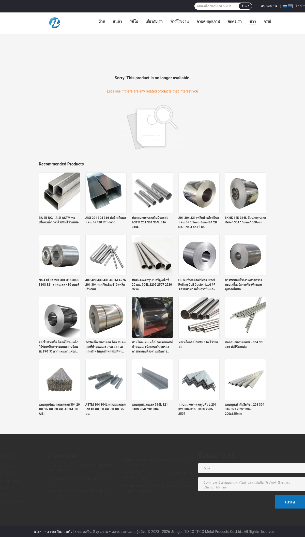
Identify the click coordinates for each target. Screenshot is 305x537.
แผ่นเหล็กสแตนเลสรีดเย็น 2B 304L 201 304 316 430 (79, 493)
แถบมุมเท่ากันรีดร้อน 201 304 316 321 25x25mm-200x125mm (244, 409)
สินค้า (117, 21)
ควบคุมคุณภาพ (208, 21)
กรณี (267, 21)
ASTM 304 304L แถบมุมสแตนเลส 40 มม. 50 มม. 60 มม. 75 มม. (105, 409)
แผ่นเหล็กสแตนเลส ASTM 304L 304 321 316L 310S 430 (80, 468)
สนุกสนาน (269, 6)
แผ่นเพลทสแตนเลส (61, 456)
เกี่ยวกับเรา (154, 21)
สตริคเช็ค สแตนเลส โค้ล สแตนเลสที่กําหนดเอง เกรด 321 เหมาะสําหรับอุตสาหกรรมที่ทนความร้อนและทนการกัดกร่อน (105, 347)
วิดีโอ (134, 21)
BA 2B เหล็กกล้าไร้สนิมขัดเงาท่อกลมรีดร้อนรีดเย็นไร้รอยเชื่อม (159, 488)
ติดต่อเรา (234, 21)
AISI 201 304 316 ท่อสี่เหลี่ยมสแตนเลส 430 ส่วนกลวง (105, 220)
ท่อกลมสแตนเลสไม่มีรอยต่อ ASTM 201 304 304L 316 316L (150, 222)
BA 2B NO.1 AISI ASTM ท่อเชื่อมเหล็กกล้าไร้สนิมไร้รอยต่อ (59, 220)
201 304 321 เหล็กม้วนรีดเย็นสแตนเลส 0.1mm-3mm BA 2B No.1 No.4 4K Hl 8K (198, 222)
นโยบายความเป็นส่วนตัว (53, 532)
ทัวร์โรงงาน (179, 21)
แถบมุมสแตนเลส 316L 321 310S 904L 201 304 (150, 407)
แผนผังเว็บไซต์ (11, 502)
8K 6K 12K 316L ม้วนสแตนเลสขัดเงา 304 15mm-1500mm (245, 220)
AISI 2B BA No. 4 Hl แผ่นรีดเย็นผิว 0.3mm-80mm (81, 480)
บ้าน (101, 21)
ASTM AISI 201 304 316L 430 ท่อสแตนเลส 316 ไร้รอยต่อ (158, 475)
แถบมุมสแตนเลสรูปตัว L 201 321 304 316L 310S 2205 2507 (197, 409)
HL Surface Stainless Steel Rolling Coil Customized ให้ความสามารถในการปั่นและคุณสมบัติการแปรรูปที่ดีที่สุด (197, 284)
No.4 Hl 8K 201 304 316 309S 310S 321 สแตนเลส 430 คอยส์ (59, 282)
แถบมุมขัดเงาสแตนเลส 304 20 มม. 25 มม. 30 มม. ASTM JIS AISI (59, 409)
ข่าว (252, 21)
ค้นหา (245, 6)
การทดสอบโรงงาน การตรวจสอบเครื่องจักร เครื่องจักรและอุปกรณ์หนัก (244, 284)
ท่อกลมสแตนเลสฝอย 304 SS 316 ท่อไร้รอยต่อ (244, 345)
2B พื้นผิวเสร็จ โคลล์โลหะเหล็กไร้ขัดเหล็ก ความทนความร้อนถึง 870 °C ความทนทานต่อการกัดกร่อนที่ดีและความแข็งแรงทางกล (59, 347)
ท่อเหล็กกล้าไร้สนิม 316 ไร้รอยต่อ (198, 345)
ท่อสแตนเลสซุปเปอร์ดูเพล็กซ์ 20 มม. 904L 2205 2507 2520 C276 (152, 284)
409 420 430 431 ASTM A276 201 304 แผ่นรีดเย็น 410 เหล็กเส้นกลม (105, 284)
